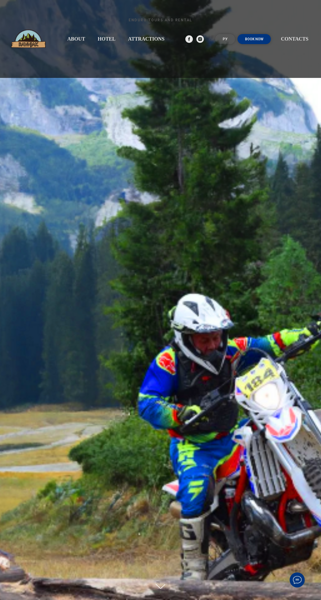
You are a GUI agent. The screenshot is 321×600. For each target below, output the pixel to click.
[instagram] (200, 39)
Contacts (294, 39)
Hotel (107, 39)
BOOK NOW (254, 39)
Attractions (146, 39)
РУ (225, 39)
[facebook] (189, 39)
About (76, 39)
